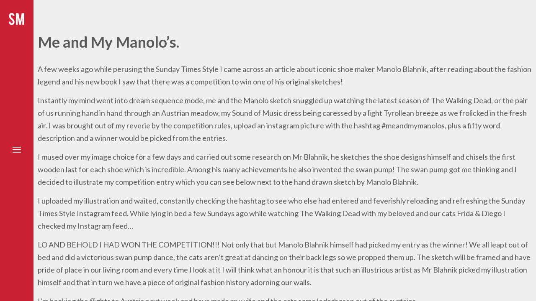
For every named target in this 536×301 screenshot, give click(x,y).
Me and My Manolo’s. (108, 42)
